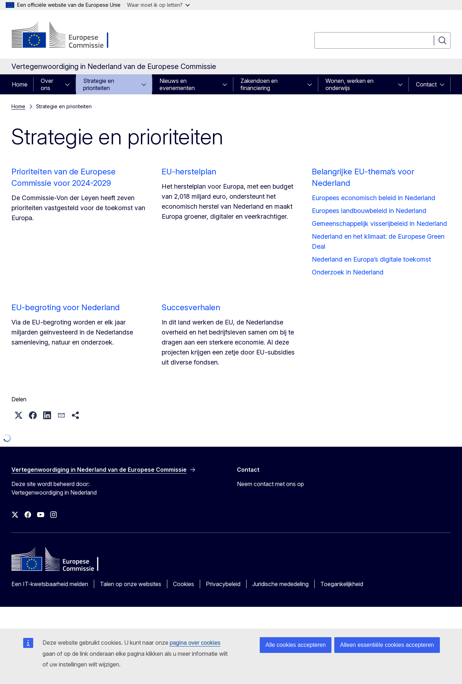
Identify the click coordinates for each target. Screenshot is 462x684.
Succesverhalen (191, 307)
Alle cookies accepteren (295, 645)
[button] (18, 415)
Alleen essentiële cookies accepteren (387, 645)
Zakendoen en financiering (259, 84)
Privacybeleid (223, 584)
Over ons (47, 84)
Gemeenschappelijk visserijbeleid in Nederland (379, 223)
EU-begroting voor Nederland (65, 307)
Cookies (183, 584)
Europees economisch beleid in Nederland (373, 198)
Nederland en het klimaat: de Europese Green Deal (378, 241)
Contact (426, 84)
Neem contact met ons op (270, 483)
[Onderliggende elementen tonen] (70, 84)
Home (19, 84)
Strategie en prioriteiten (98, 84)
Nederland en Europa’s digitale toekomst (371, 259)
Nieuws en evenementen (177, 84)
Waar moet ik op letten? (158, 5)
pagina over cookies (195, 643)
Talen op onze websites (130, 584)
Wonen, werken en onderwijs (349, 84)
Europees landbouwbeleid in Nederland (369, 210)
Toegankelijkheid (341, 584)
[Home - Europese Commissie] (69, 35)
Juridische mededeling (280, 584)
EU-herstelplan (189, 171)
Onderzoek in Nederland (348, 272)
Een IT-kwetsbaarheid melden (49, 584)
